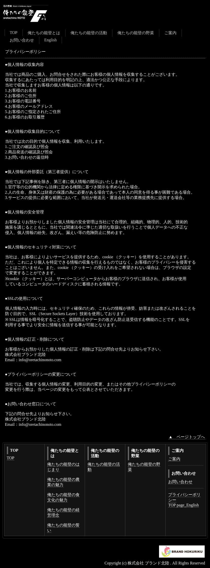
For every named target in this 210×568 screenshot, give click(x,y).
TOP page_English (183, 505)
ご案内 (170, 33)
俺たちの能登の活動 (89, 33)
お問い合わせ (22, 40)
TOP (14, 32)
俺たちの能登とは (44, 33)
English (50, 40)
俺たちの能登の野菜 (135, 33)
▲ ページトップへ (187, 437)
